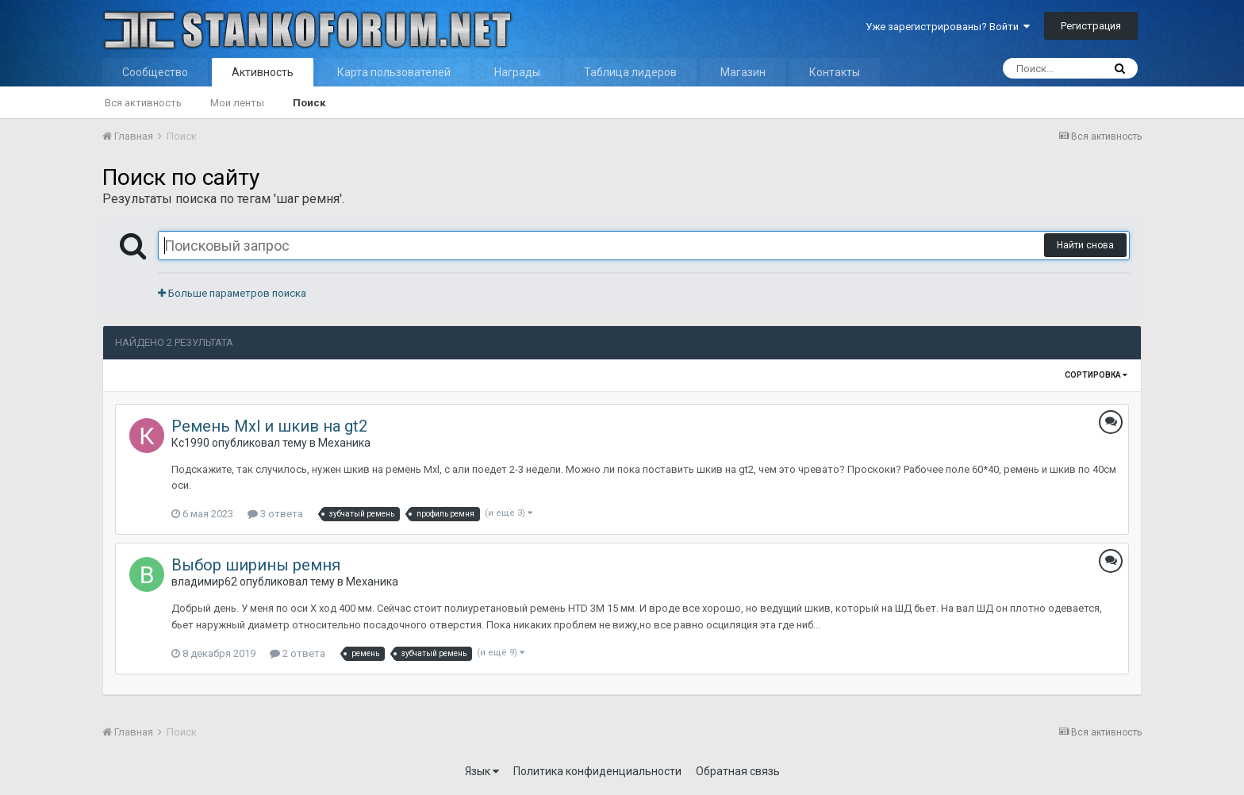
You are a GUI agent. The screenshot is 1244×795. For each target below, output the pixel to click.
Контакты (834, 72)
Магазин (743, 72)
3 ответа (275, 514)
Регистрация (1091, 26)
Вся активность (143, 103)
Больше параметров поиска (232, 293)
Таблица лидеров (630, 72)
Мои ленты (237, 103)
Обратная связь (738, 771)
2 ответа (297, 653)
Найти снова (1085, 245)
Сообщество (155, 72)
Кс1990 (190, 442)
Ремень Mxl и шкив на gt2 (269, 426)
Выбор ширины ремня (255, 564)
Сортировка (1096, 375)
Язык (482, 771)
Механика (344, 442)
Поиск (309, 103)
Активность (263, 72)
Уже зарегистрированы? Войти (948, 27)
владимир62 (204, 581)
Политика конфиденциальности (597, 771)
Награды (517, 72)
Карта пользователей (394, 72)
